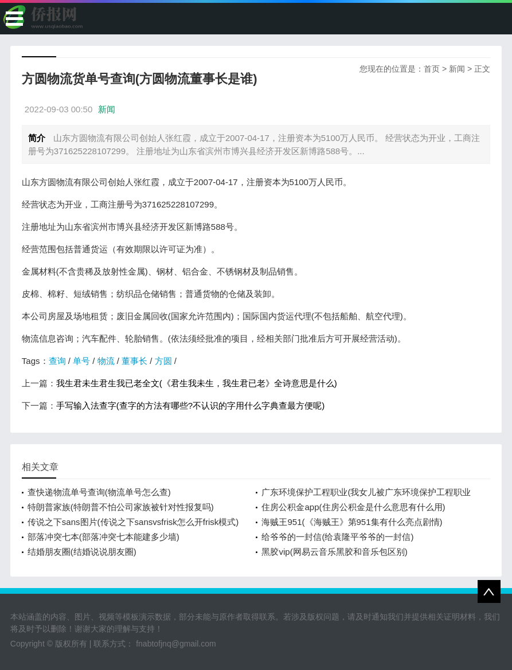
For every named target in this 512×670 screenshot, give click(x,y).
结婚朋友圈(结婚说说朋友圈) (82, 552)
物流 (106, 361)
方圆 (163, 361)
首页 (432, 68)
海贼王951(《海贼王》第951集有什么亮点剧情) (351, 522)
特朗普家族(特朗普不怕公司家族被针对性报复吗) (121, 507)
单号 (81, 361)
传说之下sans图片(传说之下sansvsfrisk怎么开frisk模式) (133, 522)
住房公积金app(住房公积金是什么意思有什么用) (353, 507)
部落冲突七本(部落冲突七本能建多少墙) (103, 537)
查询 (57, 361)
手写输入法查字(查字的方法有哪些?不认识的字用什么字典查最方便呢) (190, 405)
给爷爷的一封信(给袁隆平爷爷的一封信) (337, 537)
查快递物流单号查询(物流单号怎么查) (99, 492)
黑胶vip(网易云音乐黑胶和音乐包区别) (334, 552)
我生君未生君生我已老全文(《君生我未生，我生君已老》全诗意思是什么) (196, 383)
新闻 (457, 68)
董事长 (134, 361)
